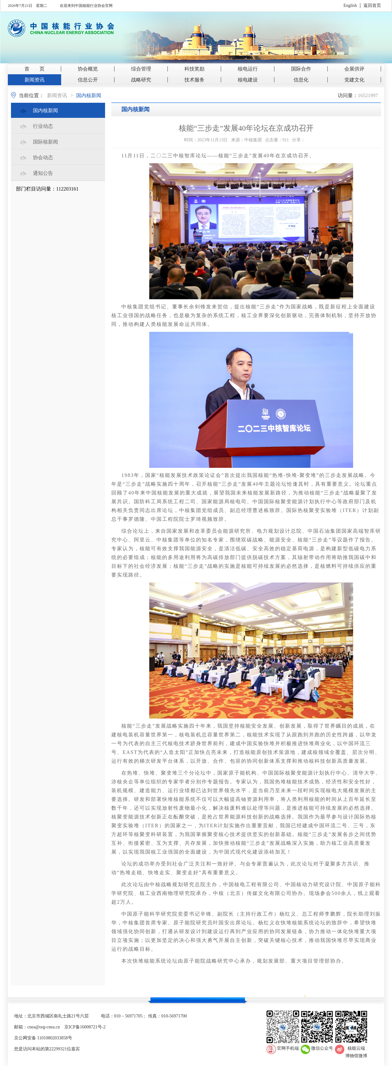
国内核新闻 (88, 95)
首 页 (34, 68)
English (350, 5)
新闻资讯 (34, 79)
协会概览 (88, 68)
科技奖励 (194, 68)
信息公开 (88, 79)
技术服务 (194, 79)
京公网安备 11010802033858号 (43, 1038)
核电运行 (248, 68)
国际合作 (301, 68)
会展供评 (354, 68)
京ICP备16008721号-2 (84, 1027)
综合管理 (141, 68)
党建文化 (354, 79)
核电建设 (248, 79)
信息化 (301, 79)
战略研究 (141, 79)
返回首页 (372, 5)
